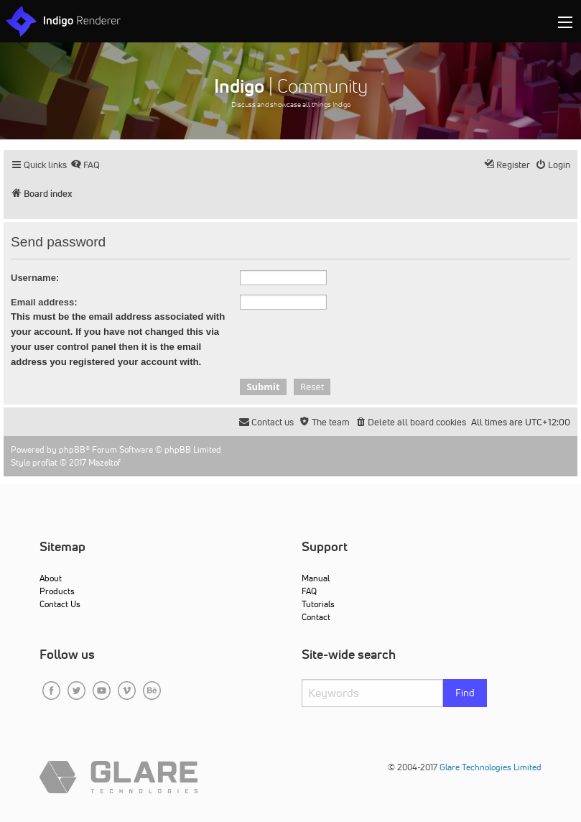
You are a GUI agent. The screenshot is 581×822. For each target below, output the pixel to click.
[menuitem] (85, 164)
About (50, 578)
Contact (316, 617)
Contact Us (59, 604)
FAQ (309, 591)
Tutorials (318, 604)
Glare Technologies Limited (491, 767)
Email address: (44, 302)
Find (465, 692)
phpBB (72, 449)
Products (57, 591)
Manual (316, 578)
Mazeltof (104, 462)
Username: (35, 277)
